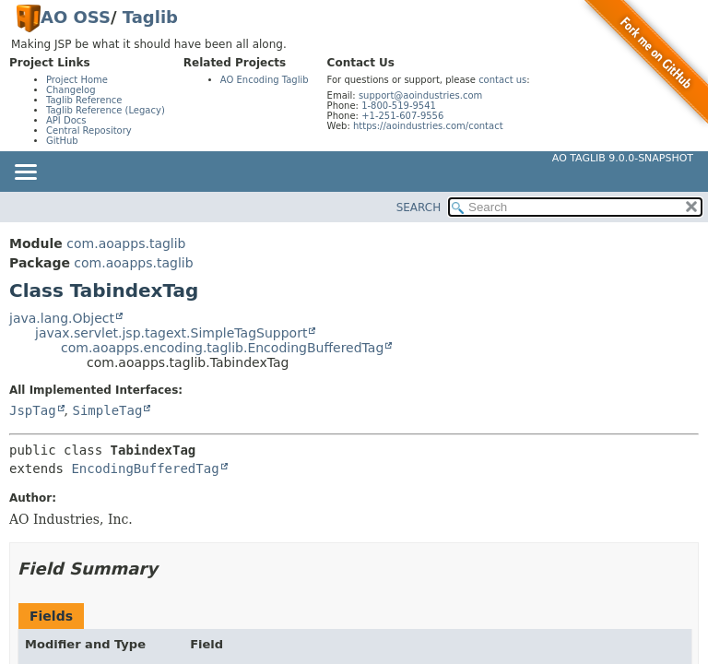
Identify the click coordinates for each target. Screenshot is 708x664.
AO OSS (76, 17)
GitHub (62, 141)
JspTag (32, 410)
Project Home (77, 80)
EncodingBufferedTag (144, 468)
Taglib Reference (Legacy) (105, 110)
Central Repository (89, 130)
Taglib (150, 17)
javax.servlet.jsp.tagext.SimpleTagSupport (171, 333)
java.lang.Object (61, 318)
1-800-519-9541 (398, 106)
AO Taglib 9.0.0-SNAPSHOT (622, 158)
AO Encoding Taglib (264, 80)
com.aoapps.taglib (125, 243)
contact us (502, 80)
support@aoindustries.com (420, 95)
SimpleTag (107, 410)
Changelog (71, 90)
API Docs (66, 120)
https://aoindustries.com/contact (428, 126)
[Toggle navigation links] (25, 173)
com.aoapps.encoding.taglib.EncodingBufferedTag (222, 347)
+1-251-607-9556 (402, 116)
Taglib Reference (84, 100)
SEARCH (419, 207)
